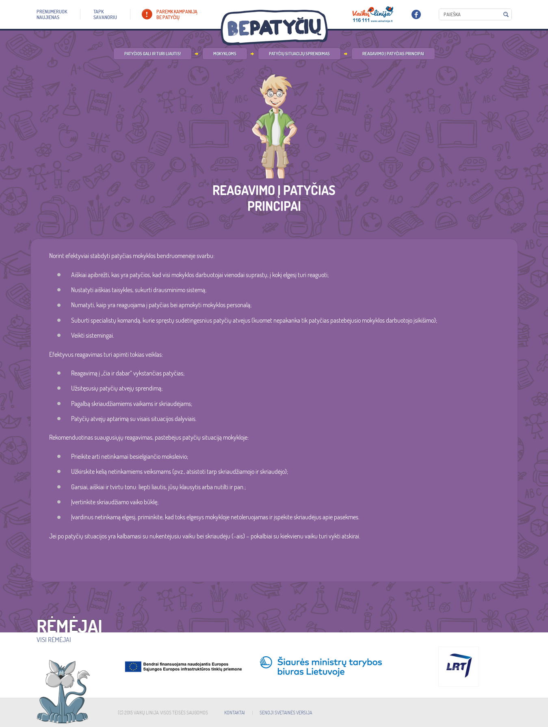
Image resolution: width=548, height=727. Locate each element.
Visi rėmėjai (54, 640)
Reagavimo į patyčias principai (393, 53)
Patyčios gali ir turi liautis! (152, 53)
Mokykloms (224, 53)
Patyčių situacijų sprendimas (299, 53)
